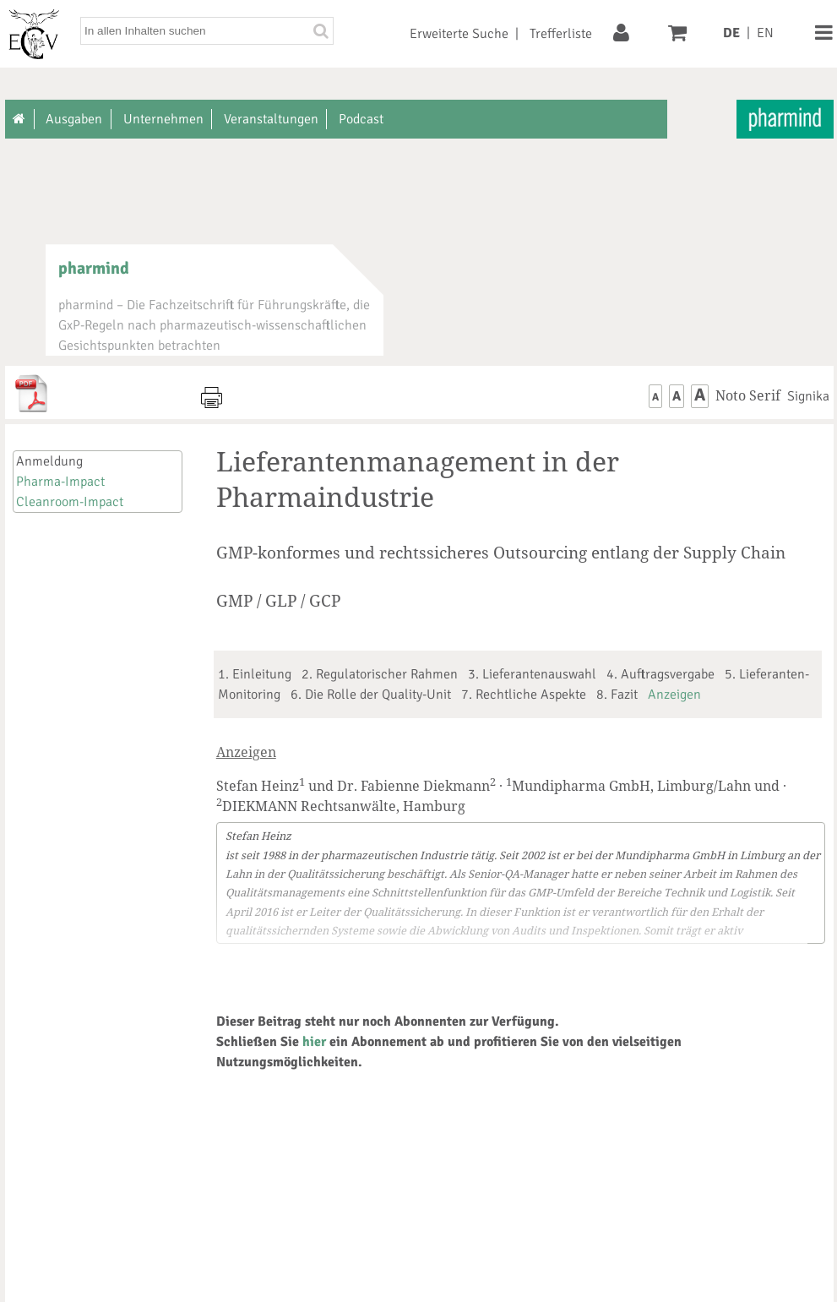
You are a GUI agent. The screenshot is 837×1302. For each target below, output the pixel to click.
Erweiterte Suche (459, 33)
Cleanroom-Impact (69, 501)
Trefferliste (561, 33)
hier (314, 1041)
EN (765, 33)
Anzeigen (674, 694)
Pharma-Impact (60, 481)
